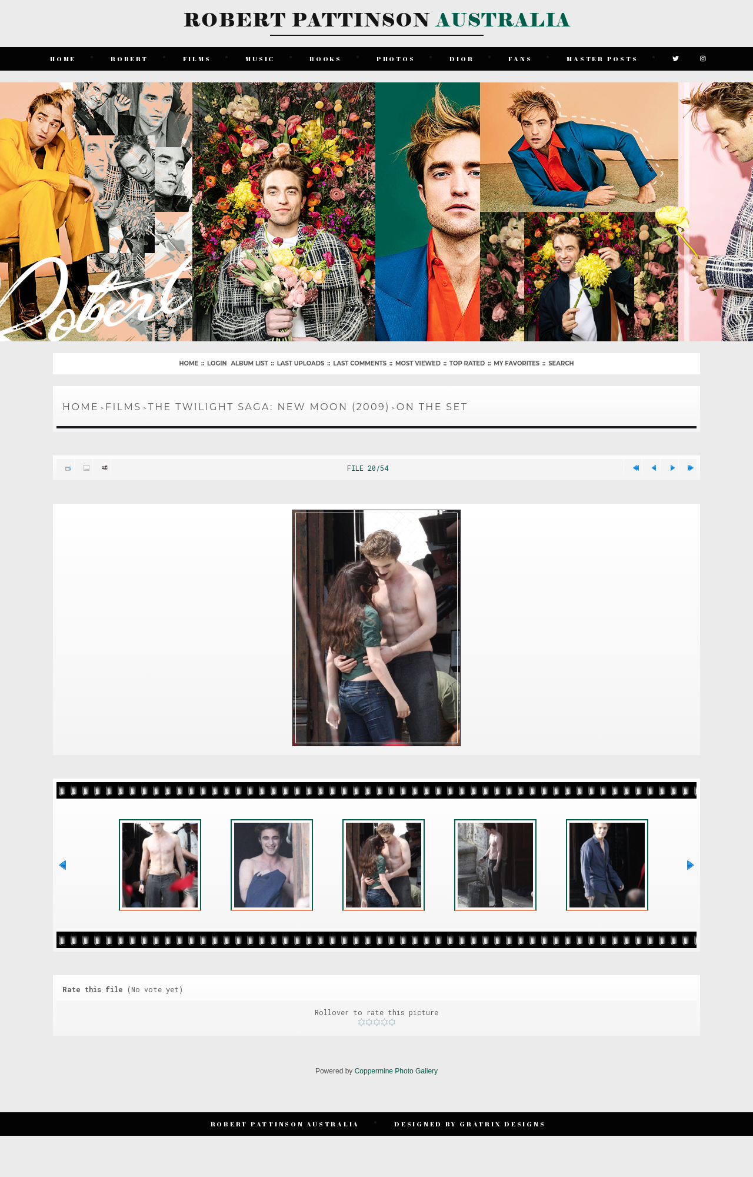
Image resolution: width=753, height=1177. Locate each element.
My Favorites (516, 363)
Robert (129, 58)
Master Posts (602, 58)
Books (325, 58)
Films (197, 58)
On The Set (432, 407)
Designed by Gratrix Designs (469, 1123)
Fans (520, 58)
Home (63, 58)
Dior (461, 58)
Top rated (467, 363)
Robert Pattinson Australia (285, 1123)
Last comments (360, 363)
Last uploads (301, 363)
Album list (249, 363)
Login (216, 363)
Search (561, 363)
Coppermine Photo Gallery (396, 1071)
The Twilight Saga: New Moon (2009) (269, 407)
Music (260, 58)
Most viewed (418, 363)
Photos (395, 58)
